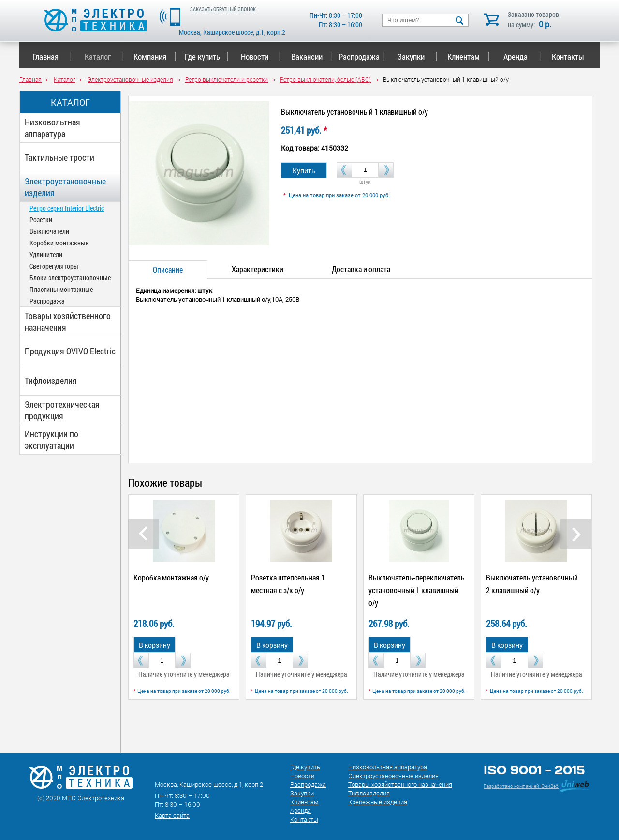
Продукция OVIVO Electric (70, 351)
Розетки (40, 219)
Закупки (417, 56)
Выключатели (49, 231)
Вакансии (312, 56)
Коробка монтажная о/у (171, 577)
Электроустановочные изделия (65, 187)
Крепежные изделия (377, 801)
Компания (154, 56)
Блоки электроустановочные (70, 277)
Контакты (568, 56)
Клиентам (468, 56)
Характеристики (257, 269)
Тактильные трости (59, 157)
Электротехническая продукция (62, 410)
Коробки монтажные (58, 242)
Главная (52, 56)
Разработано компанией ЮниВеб (521, 786)
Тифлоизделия (51, 380)
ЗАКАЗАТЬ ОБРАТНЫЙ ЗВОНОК (223, 9)
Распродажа (360, 56)
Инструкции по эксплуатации (51, 439)
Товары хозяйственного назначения (68, 321)
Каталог (104, 56)
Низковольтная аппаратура (52, 127)
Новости (261, 56)
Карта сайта (172, 815)
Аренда (522, 56)
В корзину (154, 645)
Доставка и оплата (361, 269)
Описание (168, 269)
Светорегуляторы (53, 266)
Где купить (207, 56)
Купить (304, 170)
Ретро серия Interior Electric (66, 208)
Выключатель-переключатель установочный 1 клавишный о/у (416, 590)
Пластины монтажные (61, 289)
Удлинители (45, 254)
